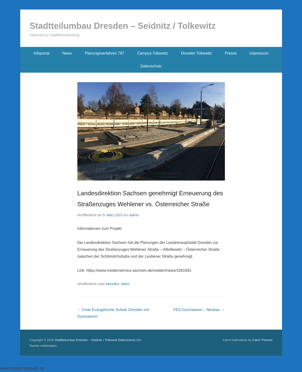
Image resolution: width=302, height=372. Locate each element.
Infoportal (42, 53)
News (67, 53)
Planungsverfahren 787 (104, 53)
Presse (231, 53)
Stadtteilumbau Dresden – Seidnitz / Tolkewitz (123, 26)
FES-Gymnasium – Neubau (199, 310)
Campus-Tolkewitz (152, 53)
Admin (134, 215)
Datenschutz (151, 66)
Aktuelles (112, 284)
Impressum (259, 53)
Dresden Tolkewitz (196, 53)
